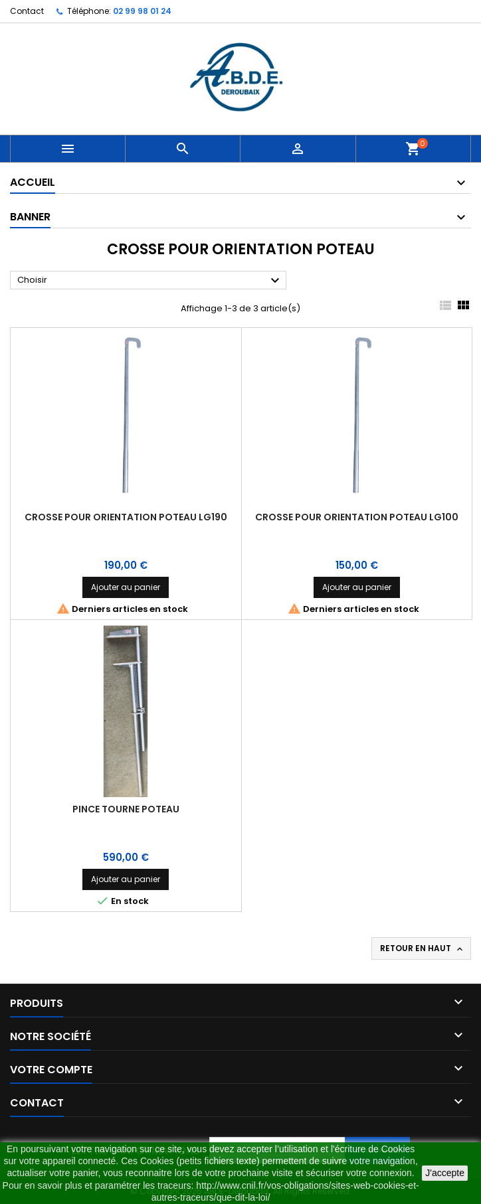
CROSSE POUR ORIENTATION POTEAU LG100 (356, 517)
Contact (27, 11)
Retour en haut (422, 948)
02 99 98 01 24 (142, 11)
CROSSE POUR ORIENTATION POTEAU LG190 (126, 517)
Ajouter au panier (125, 587)
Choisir (150, 281)
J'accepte (444, 1172)
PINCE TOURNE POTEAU (125, 809)
